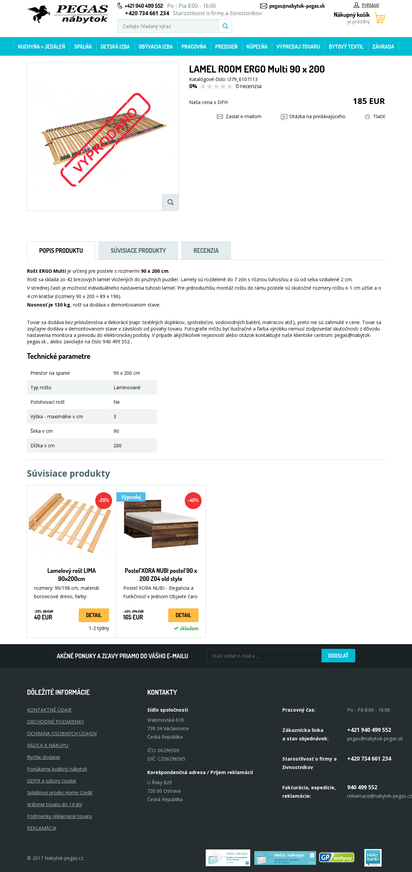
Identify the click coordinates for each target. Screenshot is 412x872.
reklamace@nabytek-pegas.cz (379, 796)
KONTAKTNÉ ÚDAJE (49, 710)
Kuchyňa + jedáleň (41, 46)
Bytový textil (346, 46)
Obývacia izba (156, 46)
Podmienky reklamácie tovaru (59, 816)
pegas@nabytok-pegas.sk (297, 5)
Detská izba (115, 46)
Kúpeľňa (257, 46)
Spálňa (83, 46)
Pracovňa (194, 46)
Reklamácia (41, 828)
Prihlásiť (366, 5)
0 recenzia (248, 86)
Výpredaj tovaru (298, 46)
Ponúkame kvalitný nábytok (57, 769)
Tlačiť (375, 116)
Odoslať (338, 655)
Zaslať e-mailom (239, 116)
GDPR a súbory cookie (51, 780)
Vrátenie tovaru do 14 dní (54, 804)
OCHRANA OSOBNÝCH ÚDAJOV (62, 733)
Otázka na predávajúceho (313, 116)
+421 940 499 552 (144, 5)
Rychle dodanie (43, 757)
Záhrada (383, 46)
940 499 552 (362, 787)
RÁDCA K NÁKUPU (47, 745)
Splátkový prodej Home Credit (60, 792)
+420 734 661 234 (369, 758)
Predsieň (226, 46)
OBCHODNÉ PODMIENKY (55, 721)
